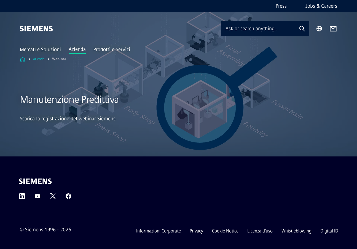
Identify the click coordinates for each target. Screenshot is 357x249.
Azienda (77, 49)
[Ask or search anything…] (258, 28)
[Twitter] (53, 198)
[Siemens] (36, 28)
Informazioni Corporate (158, 231)
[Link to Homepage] (22, 59)
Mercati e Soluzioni (40, 50)
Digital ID (329, 231)
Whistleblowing (296, 231)
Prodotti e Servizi (111, 50)
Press (281, 6)
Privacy (196, 231)
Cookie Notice (225, 231)
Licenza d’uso (260, 231)
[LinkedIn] (22, 198)
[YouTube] (37, 198)
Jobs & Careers (321, 6)
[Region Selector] (319, 28)
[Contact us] (333, 29)
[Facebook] (68, 198)
